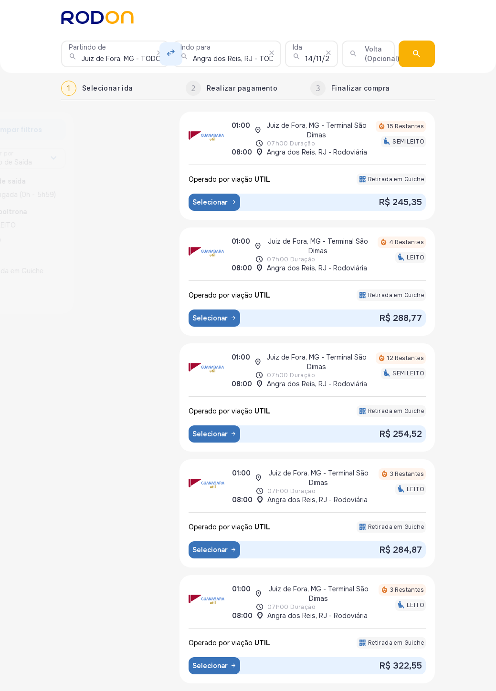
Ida (297, 47)
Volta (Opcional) (382, 53)
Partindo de (87, 47)
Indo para (195, 47)
